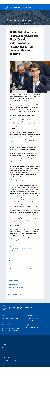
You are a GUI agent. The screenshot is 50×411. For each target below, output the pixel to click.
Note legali (4, 347)
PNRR (12, 246)
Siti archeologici (6, 357)
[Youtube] (32, 328)
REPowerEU (14, 251)
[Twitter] (29, 328)
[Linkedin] (37, 328)
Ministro (9, 24)
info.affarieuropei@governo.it (10, 328)
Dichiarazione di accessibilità (9, 360)
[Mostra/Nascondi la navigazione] (2, 7)
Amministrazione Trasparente (9, 341)
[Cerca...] (47, 7)
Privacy (4, 344)
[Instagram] (35, 328)
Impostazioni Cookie (7, 364)
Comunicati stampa (18, 24)
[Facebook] (27, 328)
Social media (5, 351)
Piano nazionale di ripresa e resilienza (20, 248)
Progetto (4, 354)
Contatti (4, 338)
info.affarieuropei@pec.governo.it (11, 330)
